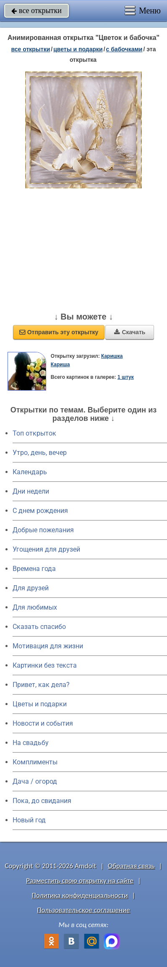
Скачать (129, 332)
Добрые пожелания (43, 530)
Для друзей (31, 588)
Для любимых (35, 607)
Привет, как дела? (41, 685)
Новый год (29, 820)
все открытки (36, 10)
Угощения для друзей (46, 549)
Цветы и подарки (40, 704)
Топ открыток (34, 433)
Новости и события (43, 723)
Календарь (30, 472)
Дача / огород (35, 781)
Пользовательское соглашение (83, 910)
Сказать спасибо (39, 627)
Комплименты (35, 762)
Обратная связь (131, 865)
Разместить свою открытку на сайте (79, 880)
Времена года (34, 569)
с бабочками (124, 49)
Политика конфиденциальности (80, 895)
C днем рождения (40, 511)
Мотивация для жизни (48, 646)
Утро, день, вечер (40, 453)
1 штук (125, 377)
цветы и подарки (78, 49)
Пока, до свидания (42, 801)
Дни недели (31, 491)
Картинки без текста (45, 665)
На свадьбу (31, 743)
